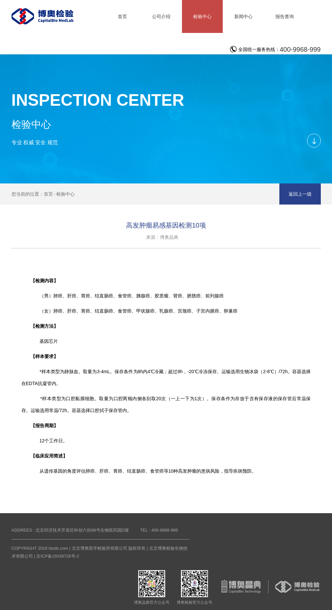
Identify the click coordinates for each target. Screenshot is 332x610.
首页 (48, 194)
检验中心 (65, 194)
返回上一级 (300, 194)
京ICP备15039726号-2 (57, 556)
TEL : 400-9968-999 (159, 530)
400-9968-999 (300, 49)
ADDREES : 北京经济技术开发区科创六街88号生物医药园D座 (70, 530)
